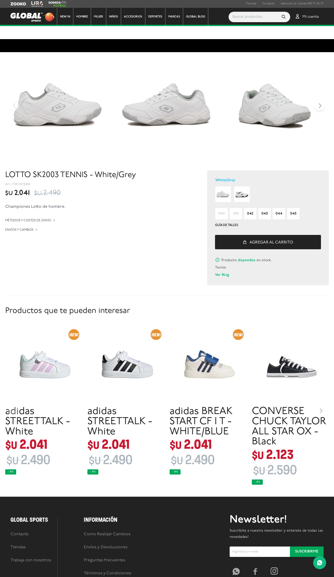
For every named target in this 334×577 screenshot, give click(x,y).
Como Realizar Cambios (107, 521)
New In (65, 16)
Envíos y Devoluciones (105, 534)
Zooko (14, 3)
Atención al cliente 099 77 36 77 (302, 3)
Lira (34, 3)
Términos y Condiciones (107, 560)
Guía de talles (226, 212)
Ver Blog (222, 262)
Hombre (82, 16)
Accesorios (133, 16)
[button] (261, 17)
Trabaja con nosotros (30, 547)
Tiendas (251, 3)
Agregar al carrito (271, 229)
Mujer (98, 16)
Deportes (155, 16)
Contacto (268, 3)
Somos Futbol (57, 3)
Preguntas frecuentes (104, 547)
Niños (113, 16)
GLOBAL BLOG (195, 16)
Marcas (174, 16)
